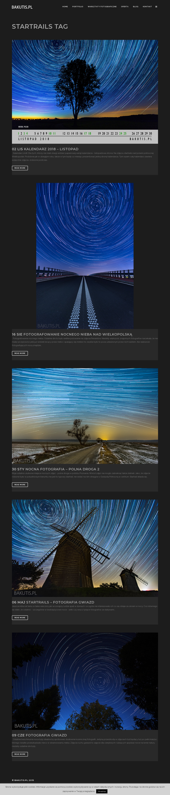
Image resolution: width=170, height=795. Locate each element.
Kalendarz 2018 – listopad (51, 149)
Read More (19, 168)
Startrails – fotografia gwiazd (60, 602)
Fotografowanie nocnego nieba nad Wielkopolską (78, 334)
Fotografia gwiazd (46, 735)
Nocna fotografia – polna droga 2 (62, 469)
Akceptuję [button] (102, 791)
